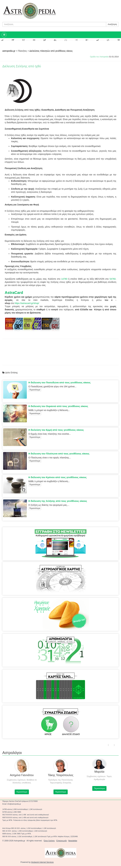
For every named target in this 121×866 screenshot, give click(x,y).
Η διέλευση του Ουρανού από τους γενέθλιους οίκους (58, 406)
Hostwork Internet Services (42, 862)
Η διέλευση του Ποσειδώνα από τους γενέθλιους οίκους (59, 382)
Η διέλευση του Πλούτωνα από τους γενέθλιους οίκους (58, 453)
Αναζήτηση (112, 24)
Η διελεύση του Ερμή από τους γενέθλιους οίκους (56, 429)
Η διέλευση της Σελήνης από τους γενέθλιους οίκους (57, 501)
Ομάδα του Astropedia (99, 57)
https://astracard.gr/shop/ (27, 303)
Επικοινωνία (61, 841)
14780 (64, 279)
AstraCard (14, 292)
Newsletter (72, 841)
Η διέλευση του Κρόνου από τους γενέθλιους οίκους (57, 477)
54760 (112, 279)
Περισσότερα (34, 390)
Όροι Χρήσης (49, 841)
